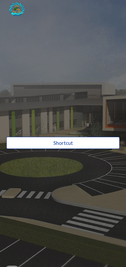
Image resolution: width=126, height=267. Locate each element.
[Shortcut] (63, 143)
